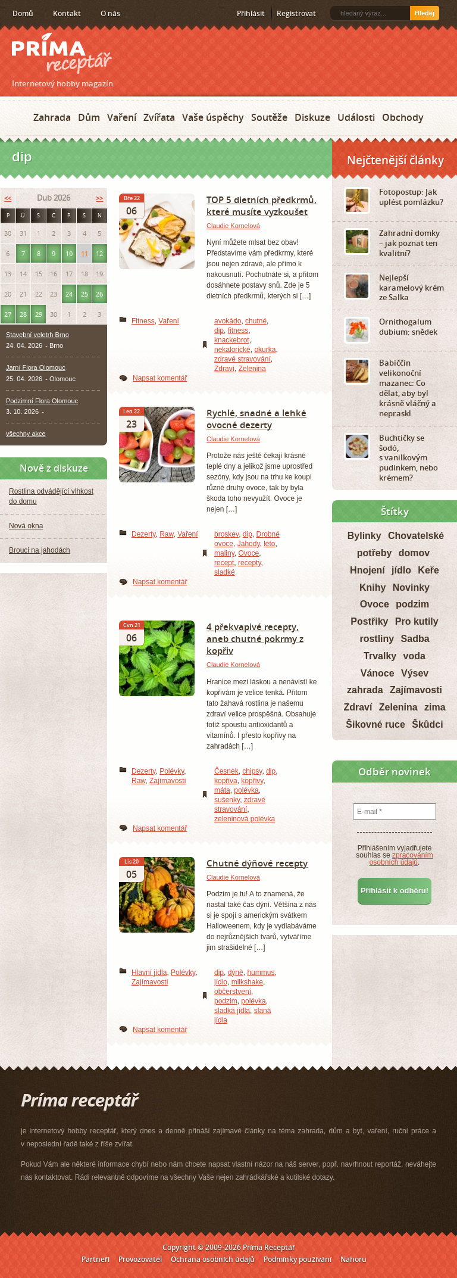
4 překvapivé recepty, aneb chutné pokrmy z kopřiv (254, 638)
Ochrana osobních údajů (213, 1259)
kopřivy (252, 781)
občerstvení (232, 991)
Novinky (411, 587)
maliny (224, 553)
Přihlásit (251, 13)
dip (219, 330)
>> (99, 198)
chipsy (252, 771)
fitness (238, 330)
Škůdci (427, 724)
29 (38, 314)
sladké (224, 572)
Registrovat (296, 13)
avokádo (227, 321)
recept (224, 563)
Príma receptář (62, 53)
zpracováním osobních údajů (401, 858)
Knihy (372, 587)
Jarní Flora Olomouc (35, 367)
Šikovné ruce (375, 724)
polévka (246, 790)
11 (84, 253)
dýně (235, 972)
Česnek (226, 771)
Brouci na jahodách (39, 550)
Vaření (121, 117)
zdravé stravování (242, 359)
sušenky (227, 800)
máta (222, 790)
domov (414, 553)
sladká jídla (232, 1010)
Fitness (143, 321)
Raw (166, 534)
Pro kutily (417, 621)
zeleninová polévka (244, 819)
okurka (265, 349)
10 (69, 253)
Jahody (248, 544)
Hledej (424, 13)
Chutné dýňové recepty (257, 863)
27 (7, 314)
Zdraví (224, 368)
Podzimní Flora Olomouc (42, 400)
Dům (89, 117)
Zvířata (159, 117)
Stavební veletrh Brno (37, 334)
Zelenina (252, 368)
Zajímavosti (167, 781)
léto (269, 544)
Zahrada (52, 117)
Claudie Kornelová (233, 225)
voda (414, 656)
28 (23, 314)
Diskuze (312, 117)
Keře (428, 570)
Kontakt (67, 13)
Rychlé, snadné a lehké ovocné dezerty (256, 419)
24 (69, 293)
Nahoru (353, 1259)
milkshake (247, 982)
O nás (110, 13)
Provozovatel (140, 1259)
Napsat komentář (160, 378)
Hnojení (367, 570)
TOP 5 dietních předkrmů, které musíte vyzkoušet (261, 205)
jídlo (220, 982)
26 (99, 293)
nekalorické (232, 349)
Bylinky (364, 536)
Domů (22, 13)
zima (435, 707)
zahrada (365, 690)
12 (99, 253)
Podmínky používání (297, 1259)
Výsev (414, 673)
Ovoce (248, 553)
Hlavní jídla (149, 972)
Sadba (415, 639)
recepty (249, 563)
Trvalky (380, 656)
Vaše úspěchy (213, 117)
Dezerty (143, 534)
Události (356, 117)
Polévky (171, 771)
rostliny (376, 639)
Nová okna (26, 526)
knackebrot (231, 340)
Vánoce (378, 673)
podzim (225, 1001)
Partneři (95, 1259)
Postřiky (369, 621)
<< (7, 198)
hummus (260, 972)
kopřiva (225, 781)
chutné (256, 321)
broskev (226, 534)
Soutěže (269, 117)
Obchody (403, 117)
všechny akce (26, 433)
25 (84, 293)
